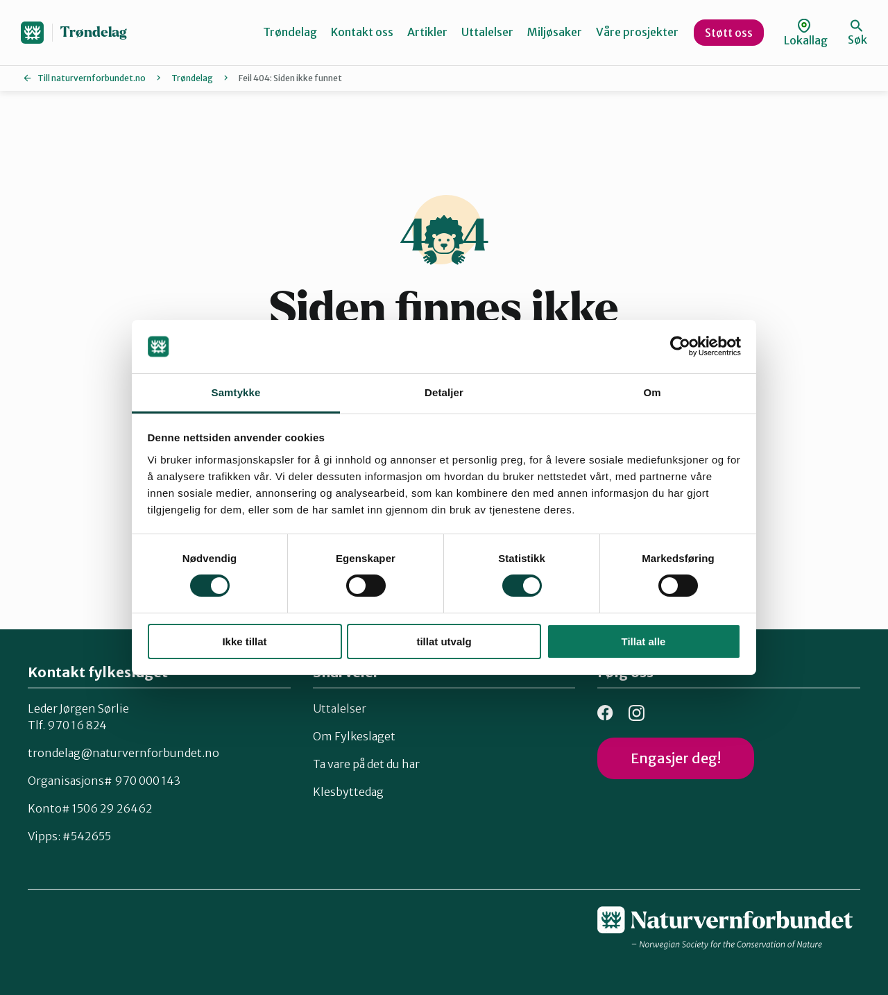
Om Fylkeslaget (354, 736)
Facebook (605, 713)
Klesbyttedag (348, 792)
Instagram (636, 713)
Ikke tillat (244, 641)
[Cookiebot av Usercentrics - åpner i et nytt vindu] (680, 346)
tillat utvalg (443, 641)
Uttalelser (487, 32)
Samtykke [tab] (236, 392)
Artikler (427, 32)
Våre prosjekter (637, 32)
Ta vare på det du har (366, 764)
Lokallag (806, 33)
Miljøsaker (554, 32)
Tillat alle (644, 641)
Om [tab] (651, 392)
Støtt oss (729, 33)
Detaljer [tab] (444, 392)
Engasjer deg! (676, 758)
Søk (857, 32)
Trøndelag (93, 32)
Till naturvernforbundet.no (91, 78)
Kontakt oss (362, 32)
